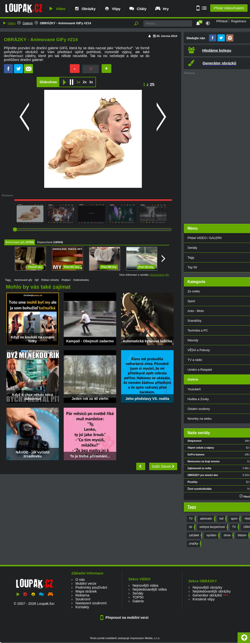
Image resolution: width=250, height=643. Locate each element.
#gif (37, 280)
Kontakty (82, 607)
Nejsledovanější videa (150, 589)
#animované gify (23, 280)
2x (85, 82)
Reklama (82, 595)
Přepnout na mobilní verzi (125, 617)
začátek (195, 535)
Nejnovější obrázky (207, 587)
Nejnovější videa (145, 585)
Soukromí (83, 599)
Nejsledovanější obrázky (212, 591)
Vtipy (112, 9)
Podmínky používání (91, 587)
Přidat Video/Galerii (229, 8)
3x (91, 82)
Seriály (138, 593)
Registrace (238, 21)
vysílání (212, 535)
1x (78, 82)
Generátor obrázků (207, 595)
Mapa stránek (86, 591)
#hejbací (66, 280)
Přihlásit (222, 21)
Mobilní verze (85, 583)
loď (222, 519)
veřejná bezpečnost (213, 527)
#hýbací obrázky (50, 280)
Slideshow (48, 82)
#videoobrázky (81, 280)
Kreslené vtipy (204, 599)
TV (192, 519)
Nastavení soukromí (91, 603)
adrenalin (207, 519)
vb (191, 527)
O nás (80, 580)
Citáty (137, 9)
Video (56, 9)
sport (235, 519)
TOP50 (137, 597)
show (228, 535)
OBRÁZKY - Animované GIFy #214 (65, 23)
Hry (162, 9)
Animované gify (15, 242)
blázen (243, 535)
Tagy (192, 507)
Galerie (27, 23)
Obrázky (85, 9)
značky (194, 544)
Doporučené (44, 242)
